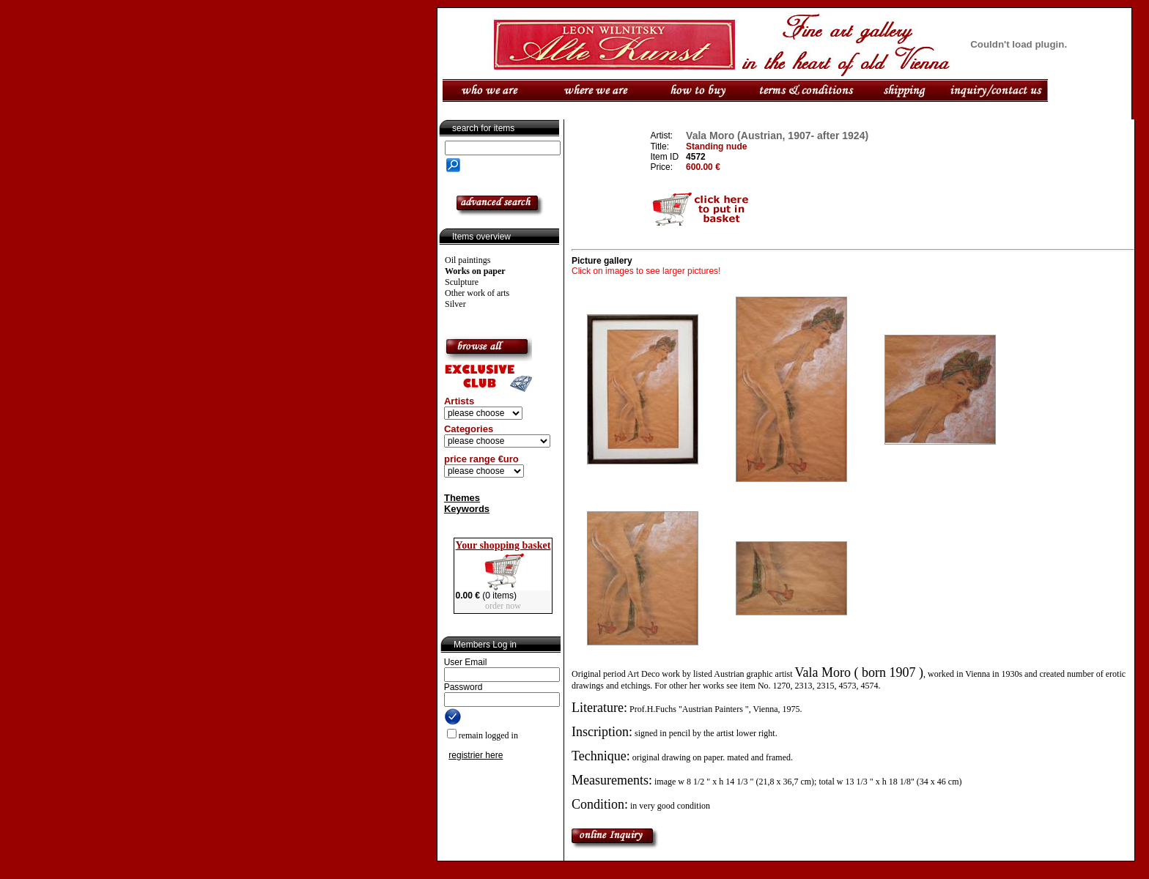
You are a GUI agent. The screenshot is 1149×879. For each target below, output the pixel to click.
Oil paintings (467, 260)
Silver (455, 304)
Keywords (466, 508)
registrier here (475, 755)
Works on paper (475, 271)
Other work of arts (477, 293)
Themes (462, 497)
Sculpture (462, 282)
